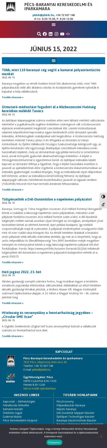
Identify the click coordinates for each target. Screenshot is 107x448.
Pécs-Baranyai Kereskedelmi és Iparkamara (58, 6)
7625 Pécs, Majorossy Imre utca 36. (45, 362)
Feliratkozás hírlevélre (16, 405)
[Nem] (101, 436)
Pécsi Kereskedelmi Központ (20, 420)
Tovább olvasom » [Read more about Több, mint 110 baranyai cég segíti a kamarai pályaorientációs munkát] (13, 97)
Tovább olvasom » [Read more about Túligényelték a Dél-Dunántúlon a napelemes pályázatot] (13, 262)
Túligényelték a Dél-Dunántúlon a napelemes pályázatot (47, 199)
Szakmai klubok (12, 416)
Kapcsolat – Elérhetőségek (19, 401)
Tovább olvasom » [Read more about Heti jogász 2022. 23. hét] (13, 303)
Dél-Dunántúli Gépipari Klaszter (75, 413)
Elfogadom (54, 442)
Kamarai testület (13, 409)
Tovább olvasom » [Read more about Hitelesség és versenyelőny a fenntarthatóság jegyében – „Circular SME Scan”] (13, 336)
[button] (53, 24)
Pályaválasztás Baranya (70, 405)
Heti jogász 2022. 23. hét (21, 272)
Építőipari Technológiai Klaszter (75, 416)
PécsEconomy (65, 401)
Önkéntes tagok (12, 413)
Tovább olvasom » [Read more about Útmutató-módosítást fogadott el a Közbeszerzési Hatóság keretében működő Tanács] (13, 189)
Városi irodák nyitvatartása (39, 388)
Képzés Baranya (66, 409)
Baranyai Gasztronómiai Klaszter (76, 420)
